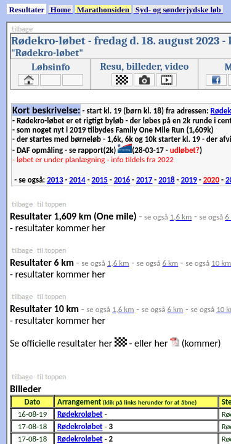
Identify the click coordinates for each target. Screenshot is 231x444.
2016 (122, 179)
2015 (100, 179)
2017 (144, 179)
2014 (77, 179)
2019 (188, 179)
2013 (55, 179)
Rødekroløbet (80, 414)
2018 (166, 179)
